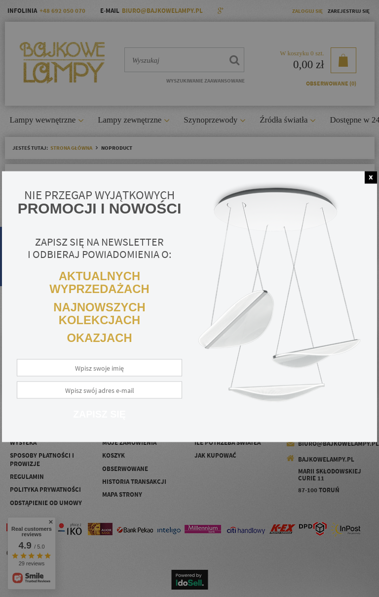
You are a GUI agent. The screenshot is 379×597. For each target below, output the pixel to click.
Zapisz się (99, 414)
